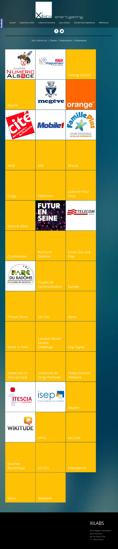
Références (103, 22)
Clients (53, 40)
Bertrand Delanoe (44, 254)
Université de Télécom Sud (18, 375)
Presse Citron (18, 316)
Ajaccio (13, 105)
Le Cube (74, 437)
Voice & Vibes (18, 226)
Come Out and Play (79, 254)
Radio (72, 316)
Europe (73, 286)
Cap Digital (76, 347)
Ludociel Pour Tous (78, 193)
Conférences (17, 256)
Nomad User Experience (84, 22)
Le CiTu (43, 468)
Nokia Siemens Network (79, 375)
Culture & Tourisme (46, 22)
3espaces (45, 498)
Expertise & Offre (27, 22)
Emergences (77, 468)
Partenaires (81, 40)
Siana (12, 498)
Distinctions (66, 40)
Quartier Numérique (16, 465)
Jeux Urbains (64, 22)
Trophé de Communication (50, 284)
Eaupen (74, 407)
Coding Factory (79, 75)
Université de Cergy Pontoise (49, 375)
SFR (40, 165)
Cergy (12, 196)
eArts (42, 437)
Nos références (39, 40)
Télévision (45, 196)
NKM (11, 165)
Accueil (13, 22)
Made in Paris (18, 347)
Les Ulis (43, 316)
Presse (73, 165)
